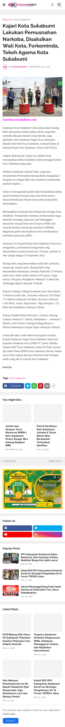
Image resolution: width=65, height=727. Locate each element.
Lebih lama (55, 461)
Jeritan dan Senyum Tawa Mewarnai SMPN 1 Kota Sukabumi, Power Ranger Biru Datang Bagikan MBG (16, 436)
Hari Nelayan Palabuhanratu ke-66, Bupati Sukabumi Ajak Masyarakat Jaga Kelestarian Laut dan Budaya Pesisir (16, 688)
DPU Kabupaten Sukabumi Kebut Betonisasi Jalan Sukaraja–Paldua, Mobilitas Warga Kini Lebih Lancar (39, 557)
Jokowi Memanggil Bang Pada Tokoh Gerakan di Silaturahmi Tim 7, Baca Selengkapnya (41, 589)
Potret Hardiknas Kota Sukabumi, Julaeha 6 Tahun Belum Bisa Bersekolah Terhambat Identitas (47, 436)
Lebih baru (10, 461)
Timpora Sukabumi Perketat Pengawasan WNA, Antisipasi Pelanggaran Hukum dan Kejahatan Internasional (47, 642)
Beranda (7, 19)
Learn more (9, 713)
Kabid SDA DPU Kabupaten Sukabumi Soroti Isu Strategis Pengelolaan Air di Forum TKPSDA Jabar (41, 573)
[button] (4, 5)
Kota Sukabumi (22, 19)
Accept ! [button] (10, 720)
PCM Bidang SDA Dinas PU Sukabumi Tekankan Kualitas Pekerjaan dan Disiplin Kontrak (17, 639)
